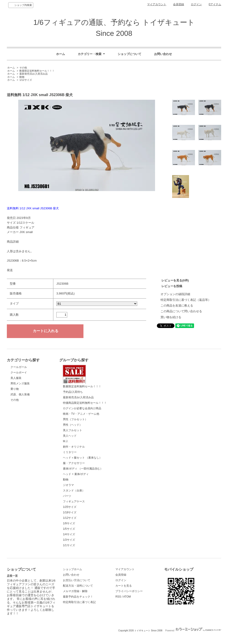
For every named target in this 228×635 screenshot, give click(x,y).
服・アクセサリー (74, 463)
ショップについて (129, 54)
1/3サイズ (69, 539)
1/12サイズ (25, 80)
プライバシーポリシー (129, 591)
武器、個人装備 (20, 394)
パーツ (67, 496)
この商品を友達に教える (177, 305)
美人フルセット (72, 430)
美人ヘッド (70, 435)
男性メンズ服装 (20, 383)
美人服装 (15, 378)
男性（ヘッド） (72, 424)
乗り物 (14, 389)
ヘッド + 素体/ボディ (76, 474)
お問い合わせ (163, 54)
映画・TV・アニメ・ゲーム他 (81, 413)
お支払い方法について (76, 580)
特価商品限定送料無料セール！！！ (85, 402)
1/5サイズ (69, 528)
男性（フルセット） (75, 419)
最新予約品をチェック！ (78, 596)
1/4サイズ (69, 534)
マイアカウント (156, 4)
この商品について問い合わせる (181, 311)
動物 (21, 77)
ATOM (127, 596)
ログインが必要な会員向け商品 (82, 408)
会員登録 (178, 4)
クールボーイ (18, 372)
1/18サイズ (69, 512)
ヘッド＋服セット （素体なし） (82, 457)
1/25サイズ (69, 507)
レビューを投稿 (171, 286)
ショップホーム (72, 569)
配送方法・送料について (78, 585)
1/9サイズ (69, 523)
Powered (193, 630)
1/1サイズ (69, 545)
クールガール (18, 367)
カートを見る (123, 585)
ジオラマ (68, 485)
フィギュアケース (74, 501)
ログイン (196, 4)
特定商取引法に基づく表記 (79, 602)
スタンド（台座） (74, 490)
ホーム (60, 54)
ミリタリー (70, 452)
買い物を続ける (171, 317)
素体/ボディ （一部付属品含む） (83, 468)
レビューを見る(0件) (175, 280)
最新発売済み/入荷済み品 (33, 73)
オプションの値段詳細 (175, 294)
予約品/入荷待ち (73, 392)
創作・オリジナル (74, 446)
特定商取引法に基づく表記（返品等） (186, 300)
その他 (23, 67)
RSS (118, 596)
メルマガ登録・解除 (75, 591)
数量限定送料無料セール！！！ (36, 70)
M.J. (65, 441)
